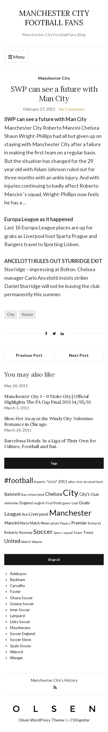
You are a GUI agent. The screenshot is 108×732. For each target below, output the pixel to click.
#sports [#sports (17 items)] (40, 482)
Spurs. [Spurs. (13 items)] (58, 532)
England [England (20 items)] (26, 503)
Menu (16, 57)
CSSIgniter (80, 720)
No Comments (72, 109)
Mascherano (20, 627)
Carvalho (17, 585)
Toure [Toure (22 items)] (88, 532)
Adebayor (18, 573)
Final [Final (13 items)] (49, 503)
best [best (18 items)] (41, 494)
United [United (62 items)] (12, 541)
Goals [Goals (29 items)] (84, 502)
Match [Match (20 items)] (35, 523)
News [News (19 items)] (45, 523)
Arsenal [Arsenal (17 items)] (89, 482)
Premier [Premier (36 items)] (79, 522)
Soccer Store (20, 639)
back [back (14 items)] (99, 482)
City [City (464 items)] (70, 492)
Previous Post (29, 355)
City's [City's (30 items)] (84, 494)
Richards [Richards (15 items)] (94, 523)
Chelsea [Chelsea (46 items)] (53, 494)
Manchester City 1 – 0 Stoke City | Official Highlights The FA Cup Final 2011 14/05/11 (47, 399)
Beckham (17, 579)
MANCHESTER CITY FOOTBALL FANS (54, 18)
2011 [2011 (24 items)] (62, 481)
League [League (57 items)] (12, 514)
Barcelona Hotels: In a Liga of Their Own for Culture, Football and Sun (50, 443)
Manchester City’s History (54, 680)
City (11, 314)
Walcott (16, 652)
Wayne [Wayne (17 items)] (37, 542)
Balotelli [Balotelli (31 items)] (12, 494)
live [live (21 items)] (25, 514)
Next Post (79, 355)
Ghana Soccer (21, 598)
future (27, 314)
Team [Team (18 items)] (78, 532)
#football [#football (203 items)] (18, 480)
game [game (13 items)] (66, 503)
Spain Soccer (20, 646)
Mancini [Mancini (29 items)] (11, 522)
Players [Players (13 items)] (65, 523)
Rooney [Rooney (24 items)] (25, 532)
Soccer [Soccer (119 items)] (43, 531)
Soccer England (22, 633)
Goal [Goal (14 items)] (74, 503)
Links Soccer (20, 621)
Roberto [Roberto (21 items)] (11, 532)
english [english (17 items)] (39, 503)
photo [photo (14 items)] (55, 523)
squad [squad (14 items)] (68, 532)
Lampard (17, 615)
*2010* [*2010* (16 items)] (51, 482)
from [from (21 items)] (58, 503)
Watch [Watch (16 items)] (26, 542)
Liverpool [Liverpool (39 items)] (38, 514)
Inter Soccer (20, 609)
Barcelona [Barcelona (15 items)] (29, 494)
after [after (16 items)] (72, 482)
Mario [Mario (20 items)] (24, 523)
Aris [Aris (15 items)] (79, 482)
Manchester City (54, 78)
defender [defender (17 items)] (11, 503)
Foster (15, 591)
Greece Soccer (22, 604)
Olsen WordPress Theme (41, 720)
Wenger (16, 658)
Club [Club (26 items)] (95, 494)
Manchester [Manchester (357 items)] (70, 512)
